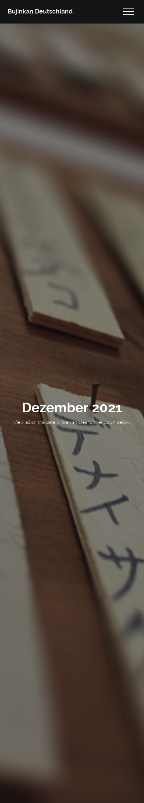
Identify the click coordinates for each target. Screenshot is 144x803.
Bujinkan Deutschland (40, 11)
